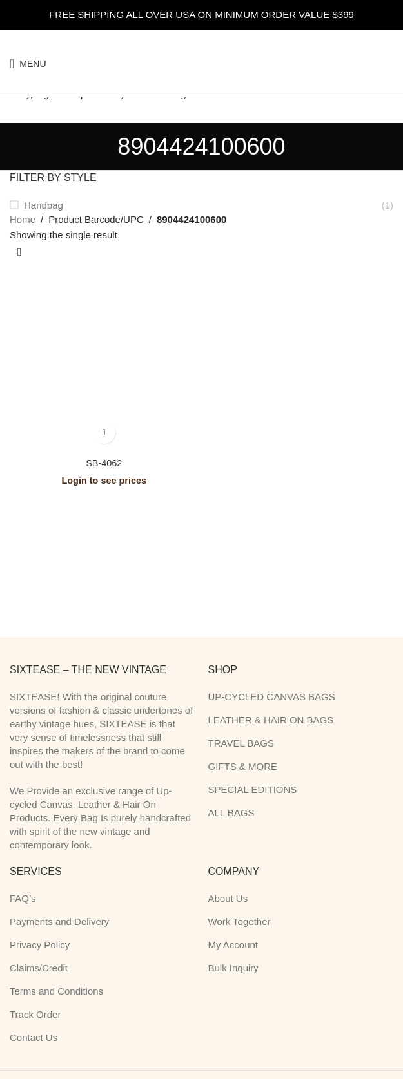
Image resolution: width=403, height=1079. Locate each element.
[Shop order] (19, 252)
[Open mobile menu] (28, 64)
